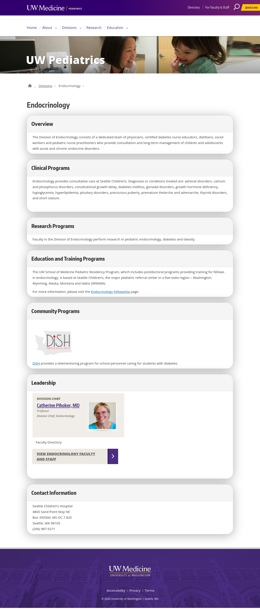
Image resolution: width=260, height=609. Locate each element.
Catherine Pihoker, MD (58, 406)
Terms (149, 591)
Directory (194, 7)
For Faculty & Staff (217, 7)
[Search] (238, 16)
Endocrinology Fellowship (110, 292)
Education (115, 27)
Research (94, 27)
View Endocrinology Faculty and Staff (66, 457)
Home (32, 27)
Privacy (135, 591)
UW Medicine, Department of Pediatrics (54, 16)
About (47, 27)
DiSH (36, 364)
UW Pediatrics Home (29, 86)
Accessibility (116, 591)
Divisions (69, 27)
